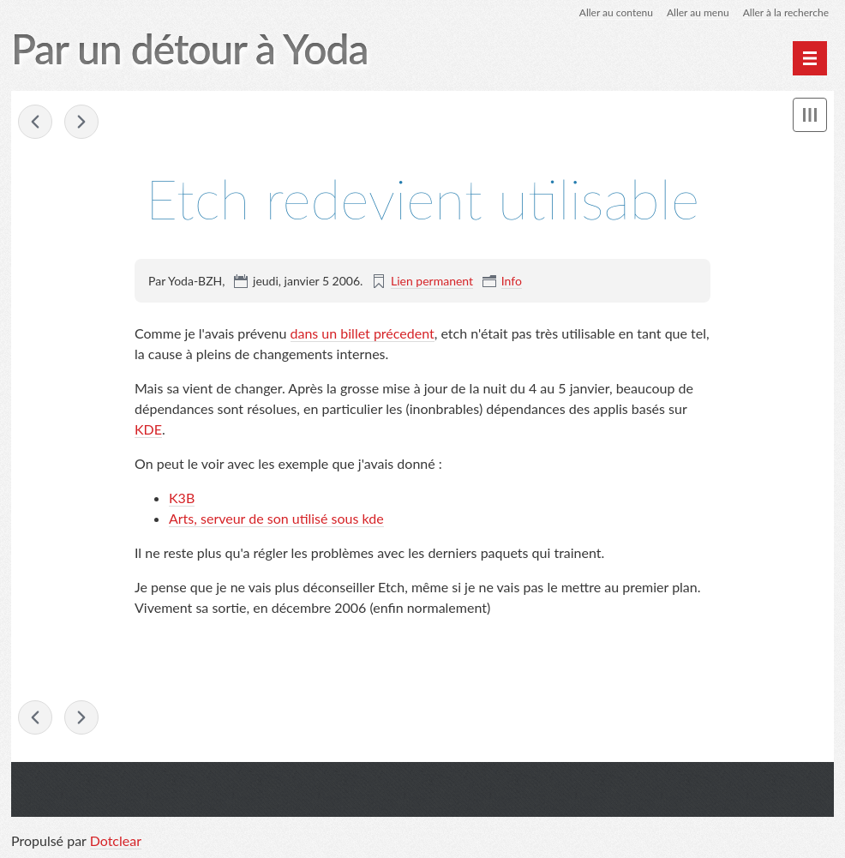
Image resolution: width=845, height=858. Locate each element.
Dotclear (115, 840)
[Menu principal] (810, 58)
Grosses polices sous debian (81, 122)
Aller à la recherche (786, 12)
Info (511, 280)
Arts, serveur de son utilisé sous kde (276, 518)
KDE (148, 429)
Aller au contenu (616, 12)
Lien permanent (432, 280)
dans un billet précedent (362, 333)
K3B (182, 497)
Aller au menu (698, 12)
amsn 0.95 (35, 122)
